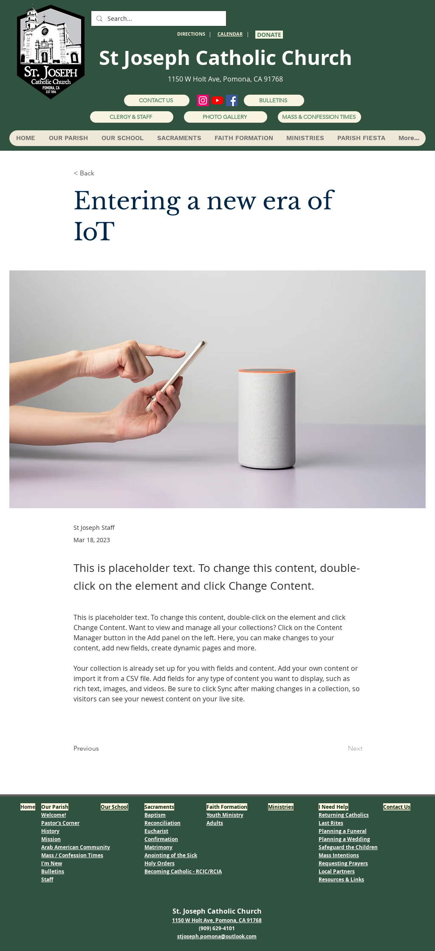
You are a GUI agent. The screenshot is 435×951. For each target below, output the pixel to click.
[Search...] (157, 18)
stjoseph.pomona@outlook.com (217, 936)
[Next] (341, 748)
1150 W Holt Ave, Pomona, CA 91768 (225, 79)
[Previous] (101, 748)
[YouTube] (217, 100)
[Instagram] (203, 100)
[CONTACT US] (156, 100)
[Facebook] (231, 100)
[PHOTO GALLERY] (225, 117)
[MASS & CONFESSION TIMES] (319, 117)
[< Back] (101, 173)
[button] (68, 138)
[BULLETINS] (274, 100)
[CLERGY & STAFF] (131, 117)
